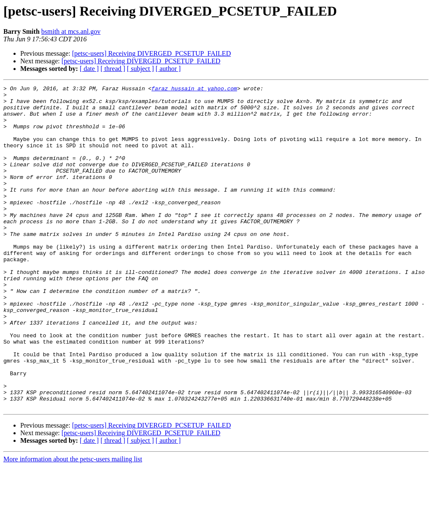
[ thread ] (112, 68)
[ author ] (168, 68)
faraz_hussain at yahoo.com (194, 89)
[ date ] (89, 68)
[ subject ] (140, 68)
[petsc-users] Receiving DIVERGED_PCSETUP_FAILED (151, 53)
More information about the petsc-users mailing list (72, 523)
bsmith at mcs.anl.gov (70, 31)
